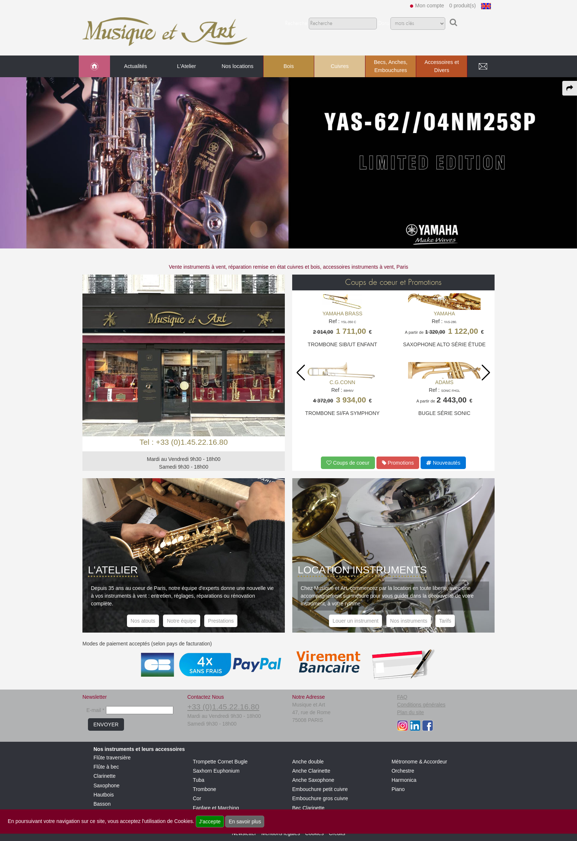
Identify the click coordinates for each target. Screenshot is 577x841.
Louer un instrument (356, 621)
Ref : (342, 324)
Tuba (198, 780)
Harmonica (404, 780)
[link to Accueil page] (94, 67)
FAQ (402, 697)
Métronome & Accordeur (419, 762)
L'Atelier (186, 66)
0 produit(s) (462, 5)
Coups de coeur (347, 463)
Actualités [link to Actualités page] (135, 66)
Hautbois (103, 795)
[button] (486, 373)
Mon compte (429, 5)
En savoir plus (245, 821)
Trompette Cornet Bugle (220, 762)
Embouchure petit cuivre (320, 789)
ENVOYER (105, 724)
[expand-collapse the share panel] (569, 88)
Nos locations (237, 66)
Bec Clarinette (308, 808)
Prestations (221, 621)
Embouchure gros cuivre (320, 798)
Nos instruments (408, 621)
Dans (383, 23)
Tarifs (445, 621)
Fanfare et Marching (216, 808)
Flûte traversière (112, 758)
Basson (102, 804)
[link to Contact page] (482, 67)
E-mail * (95, 710)
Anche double (308, 762)
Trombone (204, 789)
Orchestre (403, 771)
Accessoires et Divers (441, 66)
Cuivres (340, 66)
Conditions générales (421, 705)
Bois (288, 66)
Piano (398, 789)
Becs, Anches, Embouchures (390, 66)
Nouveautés (443, 463)
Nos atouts (143, 621)
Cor (197, 798)
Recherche (296, 23)
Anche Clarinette (311, 771)
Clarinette (104, 776)
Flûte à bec (106, 767)
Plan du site (410, 712)
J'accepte (210, 821)
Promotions (398, 463)
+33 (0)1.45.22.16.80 (223, 706)
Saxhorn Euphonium (216, 771)
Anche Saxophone (313, 780)
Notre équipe (181, 621)
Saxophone (106, 785)
